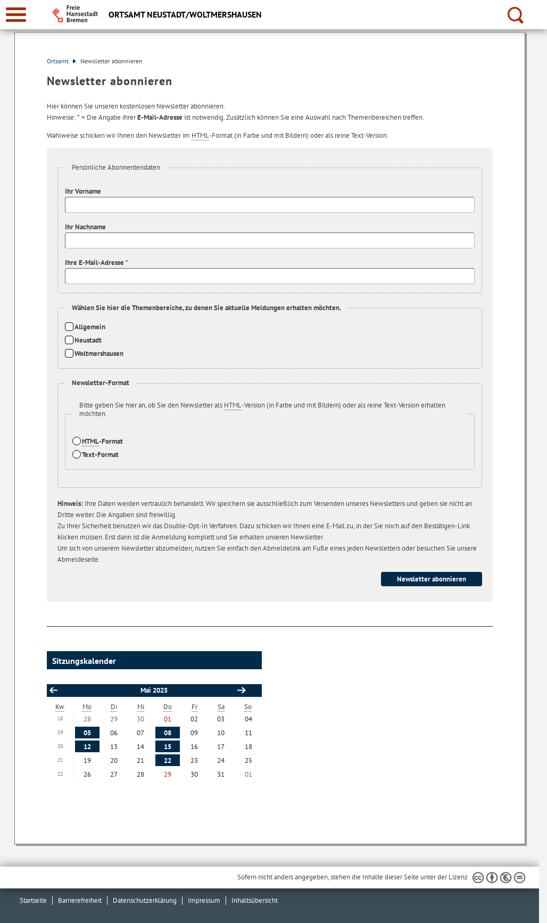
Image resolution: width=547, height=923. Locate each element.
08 (167, 732)
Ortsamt (61, 61)
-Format (102, 441)
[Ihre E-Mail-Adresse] (270, 276)
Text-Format (100, 454)
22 (167, 760)
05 (87, 732)
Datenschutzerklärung (145, 900)
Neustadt (88, 340)
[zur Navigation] (16, 14)
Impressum (204, 900)
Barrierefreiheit (80, 900)
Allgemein (89, 326)
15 (167, 746)
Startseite (33, 900)
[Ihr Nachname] (270, 240)
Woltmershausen (98, 353)
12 (87, 746)
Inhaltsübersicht (254, 900)
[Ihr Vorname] (270, 205)
